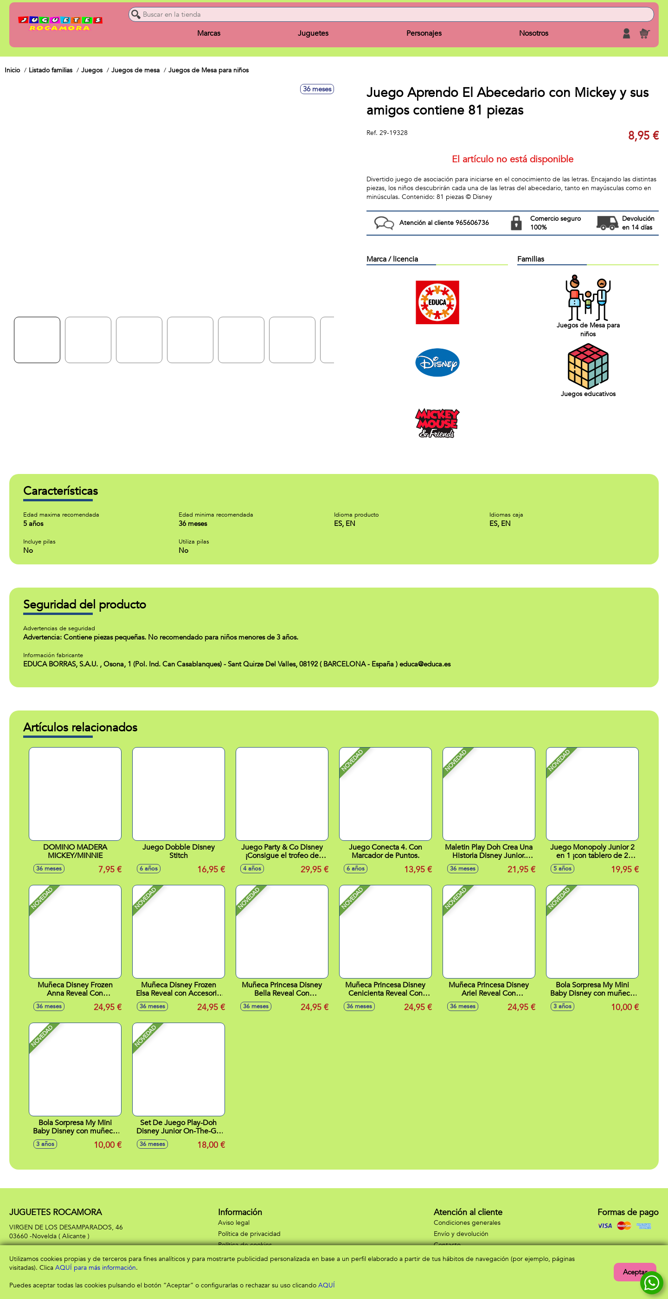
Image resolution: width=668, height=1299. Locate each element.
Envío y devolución (461, 1233)
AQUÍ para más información (95, 1267)
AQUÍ (326, 1285)
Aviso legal (234, 1222)
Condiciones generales (467, 1222)
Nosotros (533, 33)
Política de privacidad (249, 1233)
